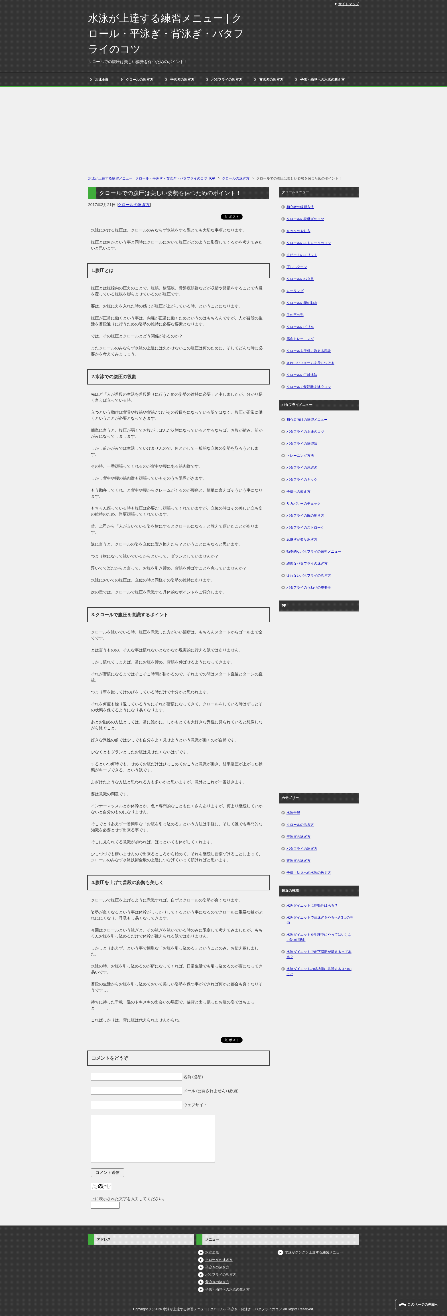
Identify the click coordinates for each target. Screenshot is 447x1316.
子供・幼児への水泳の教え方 (322, 80)
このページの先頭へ (422, 1305)
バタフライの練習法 (302, 444)
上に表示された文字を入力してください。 (129, 1198)
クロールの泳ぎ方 (139, 80)
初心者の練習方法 (300, 207)
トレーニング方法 (300, 456)
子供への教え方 (298, 492)
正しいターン (297, 267)
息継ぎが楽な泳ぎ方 (302, 540)
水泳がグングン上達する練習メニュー (314, 1252)
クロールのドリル (300, 327)
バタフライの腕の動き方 (305, 516)
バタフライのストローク (305, 528)
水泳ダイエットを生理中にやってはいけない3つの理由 (319, 937)
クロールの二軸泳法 (302, 375)
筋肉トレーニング (300, 339)
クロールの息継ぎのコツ (305, 219)
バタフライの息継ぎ (302, 468)
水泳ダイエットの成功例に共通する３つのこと (319, 971)
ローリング (295, 291)
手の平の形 (295, 315)
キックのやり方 (298, 231)
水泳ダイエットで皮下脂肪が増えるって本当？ (319, 954)
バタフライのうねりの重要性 (309, 587)
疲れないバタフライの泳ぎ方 (309, 575)
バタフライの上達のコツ (305, 432)
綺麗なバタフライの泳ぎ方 (307, 564)
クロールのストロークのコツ (309, 243)
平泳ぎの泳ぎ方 (182, 80)
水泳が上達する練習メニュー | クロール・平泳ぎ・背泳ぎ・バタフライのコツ (166, 33)
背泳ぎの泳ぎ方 (271, 80)
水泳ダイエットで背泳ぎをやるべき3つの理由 (320, 920)
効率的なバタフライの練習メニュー (314, 552)
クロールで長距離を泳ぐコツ (309, 387)
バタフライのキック (302, 480)
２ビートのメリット (302, 255)
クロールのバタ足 (300, 279)
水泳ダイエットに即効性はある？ (312, 905)
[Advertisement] (223, 133)
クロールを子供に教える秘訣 (309, 351)
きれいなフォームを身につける (310, 363)
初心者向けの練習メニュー (307, 420)
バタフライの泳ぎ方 (226, 80)
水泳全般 (102, 80)
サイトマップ (348, 4)
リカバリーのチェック (304, 504)
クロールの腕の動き (302, 303)
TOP (151, 178)
